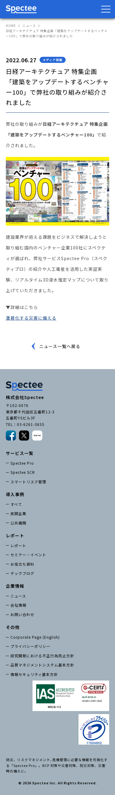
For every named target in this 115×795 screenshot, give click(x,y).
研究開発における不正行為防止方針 (42, 655)
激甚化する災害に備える (31, 318)
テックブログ (22, 573)
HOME (11, 25)
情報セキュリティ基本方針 (34, 674)
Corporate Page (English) (35, 637)
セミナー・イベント (28, 554)
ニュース (29, 25)
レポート (18, 545)
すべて (16, 504)
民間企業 (18, 513)
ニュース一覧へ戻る (59, 346)
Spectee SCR (22, 472)
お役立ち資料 (22, 564)
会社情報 (18, 605)
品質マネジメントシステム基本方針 (42, 664)
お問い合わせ (22, 614)
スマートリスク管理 (28, 481)
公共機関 (18, 522)
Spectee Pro (22, 463)
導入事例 (15, 494)
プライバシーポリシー (30, 646)
